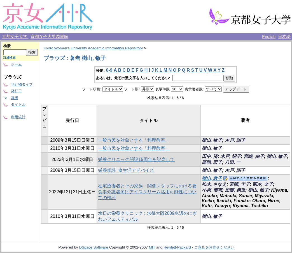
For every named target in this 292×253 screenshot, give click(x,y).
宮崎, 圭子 (239, 184)
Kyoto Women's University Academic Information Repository (93, 48)
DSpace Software (93, 247)
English (268, 36)
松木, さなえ (214, 184)
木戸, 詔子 (235, 140)
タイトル (18, 104)
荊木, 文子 (263, 184)
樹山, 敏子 (212, 140)
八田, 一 (233, 162)
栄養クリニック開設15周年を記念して (136, 159)
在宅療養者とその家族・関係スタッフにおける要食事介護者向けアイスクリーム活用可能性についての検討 (147, 192)
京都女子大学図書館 (49, 36)
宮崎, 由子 (254, 156)
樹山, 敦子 (212, 178)
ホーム (16, 64)
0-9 (109, 70)
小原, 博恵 (212, 190)
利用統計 (18, 117)
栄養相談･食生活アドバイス (126, 170)
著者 (14, 98)
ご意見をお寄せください (214, 247)
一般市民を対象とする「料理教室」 (134, 140)
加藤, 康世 (235, 190)
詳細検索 (9, 57)
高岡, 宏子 (212, 162)
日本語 (284, 36)
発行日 (16, 91)
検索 (7, 46)
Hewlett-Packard (177, 247)
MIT (152, 247)
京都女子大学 (15, 36)
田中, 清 (210, 156)
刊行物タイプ (22, 84)
